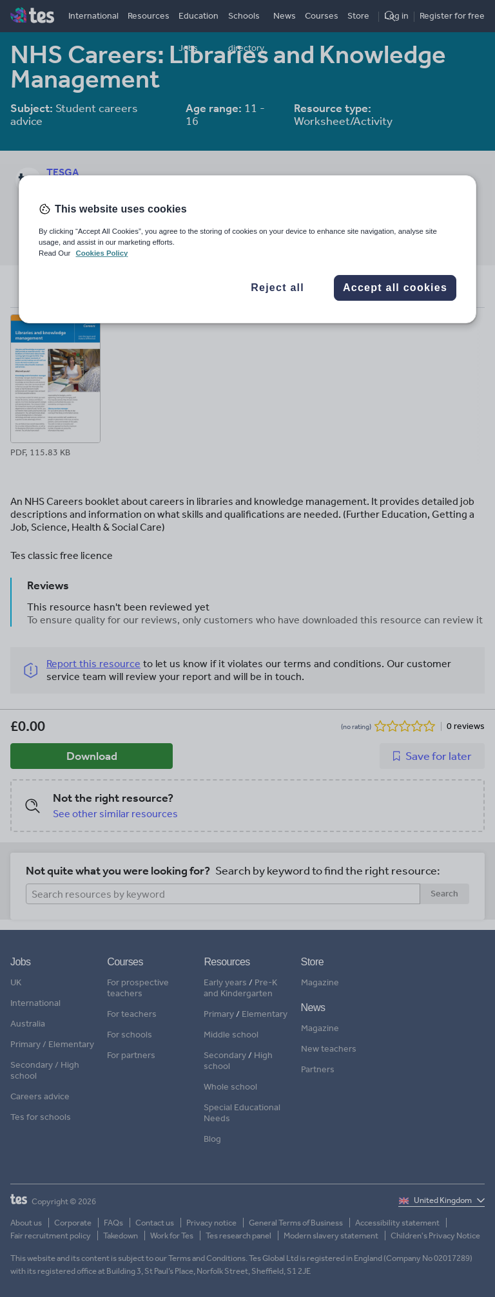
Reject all (277, 287)
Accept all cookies (395, 287)
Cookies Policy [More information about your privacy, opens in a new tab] (101, 253)
